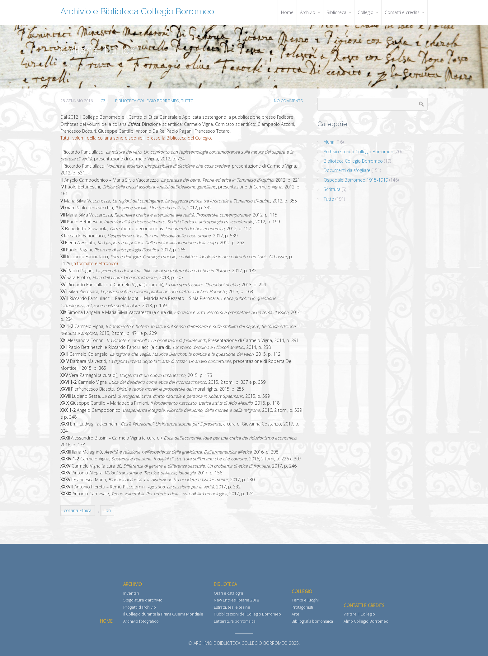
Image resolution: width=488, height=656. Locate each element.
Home (66, 66)
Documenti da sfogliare (347, 170)
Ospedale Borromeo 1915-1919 (356, 180)
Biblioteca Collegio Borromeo (147, 100)
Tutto (187, 100)
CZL (104, 100)
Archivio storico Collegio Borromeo (358, 151)
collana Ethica (78, 510)
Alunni (330, 142)
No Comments (288, 100)
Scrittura (332, 189)
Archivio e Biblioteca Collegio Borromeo (137, 11)
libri (107, 510)
